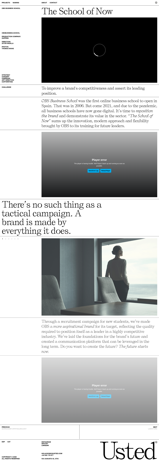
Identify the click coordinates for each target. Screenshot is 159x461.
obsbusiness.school (11, 33)
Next (128, 277)
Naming (16, 2)
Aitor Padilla (7, 43)
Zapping (5, 38)
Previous (70, 277)
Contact (53, 2)
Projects (6, 2)
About (44, 2)
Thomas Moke (8, 48)
